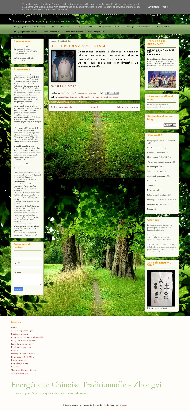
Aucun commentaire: (87, 93)
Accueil (94, 107)
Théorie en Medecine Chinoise (159, 162)
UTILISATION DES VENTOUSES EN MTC (80, 46)
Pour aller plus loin (96, 32)
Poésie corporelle (51, 32)
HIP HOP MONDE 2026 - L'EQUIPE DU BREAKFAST (161, 52)
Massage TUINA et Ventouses (138, 27)
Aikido (150, 186)
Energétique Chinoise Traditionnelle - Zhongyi (86, 385)
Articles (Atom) (101, 117)
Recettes (150, 181)
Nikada (105, 405)
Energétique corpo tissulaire (26, 32)
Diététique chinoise (154, 148)
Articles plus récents (61, 107)
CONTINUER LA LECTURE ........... (66, 86)
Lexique (150, 209)
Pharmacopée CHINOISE (110, 27)
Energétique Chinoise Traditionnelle (30, 27)
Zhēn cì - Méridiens (60, 27)
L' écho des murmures (156, 152)
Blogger (123, 405)
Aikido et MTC (163, 27)
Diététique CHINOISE (84, 27)
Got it (165, 7)
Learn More (153, 7)
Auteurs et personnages (156, 176)
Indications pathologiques (157, 195)
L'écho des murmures (74, 32)
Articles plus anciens (127, 107)
